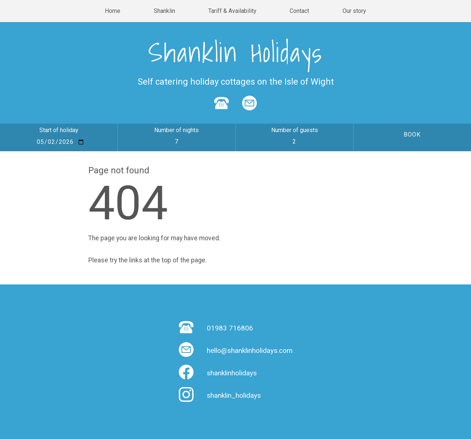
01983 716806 (230, 328)
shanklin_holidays (234, 395)
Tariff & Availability (232, 10)
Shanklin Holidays (235, 52)
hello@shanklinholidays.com (250, 350)
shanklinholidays (232, 373)
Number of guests (294, 137)
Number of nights (176, 137)
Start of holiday (59, 137)
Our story (354, 10)
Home (112, 10)
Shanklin (164, 10)
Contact (299, 10)
